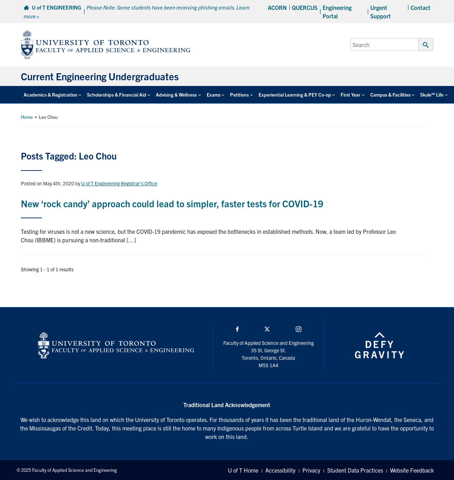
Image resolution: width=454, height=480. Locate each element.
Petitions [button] (239, 95)
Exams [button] (213, 95)
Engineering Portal (337, 11)
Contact (420, 7)
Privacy (311, 470)
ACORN (277, 7)
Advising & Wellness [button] (176, 95)
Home (27, 117)
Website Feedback (412, 470)
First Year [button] (350, 95)
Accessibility (280, 470)
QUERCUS (305, 7)
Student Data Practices (355, 470)
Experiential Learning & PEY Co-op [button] (295, 95)
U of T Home (243, 470)
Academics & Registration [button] (50, 95)
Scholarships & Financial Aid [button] (116, 95)
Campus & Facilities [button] (390, 95)
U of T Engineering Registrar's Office (119, 183)
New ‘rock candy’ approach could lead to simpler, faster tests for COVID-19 (172, 203)
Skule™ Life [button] (431, 95)
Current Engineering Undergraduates (100, 76)
